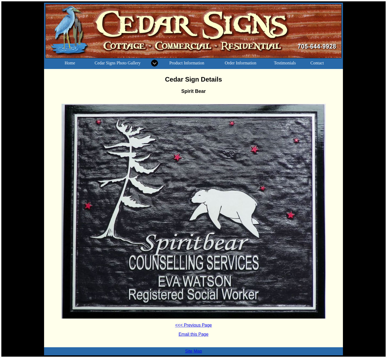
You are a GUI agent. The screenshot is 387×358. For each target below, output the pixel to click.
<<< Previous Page (193, 325)
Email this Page (193, 334)
